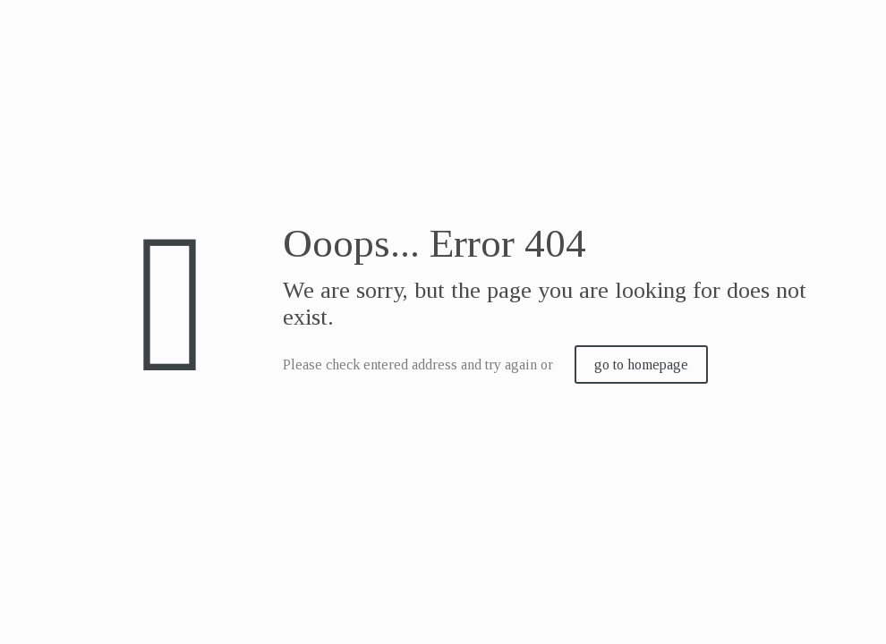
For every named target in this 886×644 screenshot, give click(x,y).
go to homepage (641, 364)
